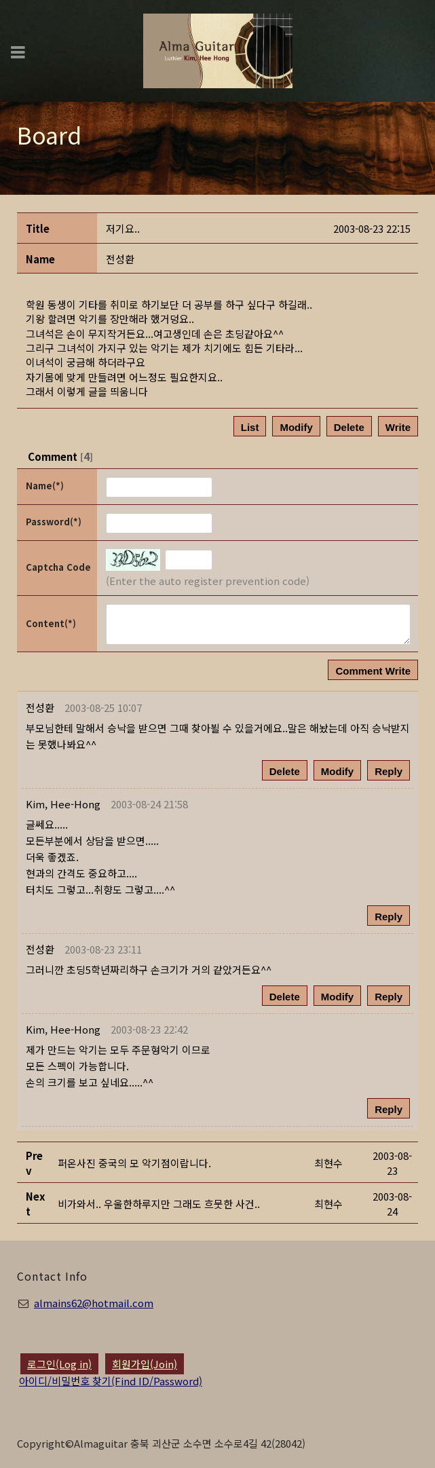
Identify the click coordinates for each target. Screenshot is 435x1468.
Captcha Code (58, 567)
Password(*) (53, 521)
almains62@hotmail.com (93, 1303)
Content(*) (51, 623)
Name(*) (45, 485)
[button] (63, 804)
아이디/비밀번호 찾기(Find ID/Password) (110, 1381)
